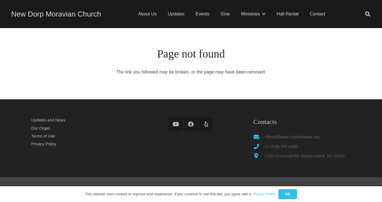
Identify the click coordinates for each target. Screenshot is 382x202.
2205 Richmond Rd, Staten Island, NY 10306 (304, 156)
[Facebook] (191, 124)
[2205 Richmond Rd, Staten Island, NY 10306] (258, 156)
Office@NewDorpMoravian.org (291, 137)
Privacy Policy (44, 144)
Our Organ (40, 128)
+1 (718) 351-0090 (281, 146)
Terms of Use (43, 136)
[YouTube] (176, 124)
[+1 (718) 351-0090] (258, 146)
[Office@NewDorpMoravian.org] (258, 136)
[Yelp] (206, 124)
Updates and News (48, 120)
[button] (262, 14)
